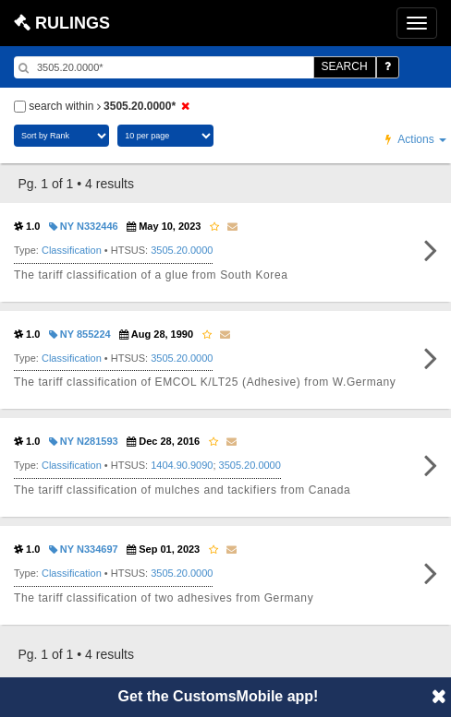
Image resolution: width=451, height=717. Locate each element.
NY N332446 (83, 226)
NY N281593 (83, 441)
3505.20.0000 (182, 250)
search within (104, 106)
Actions (415, 139)
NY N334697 (83, 549)
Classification (72, 250)
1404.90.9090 (182, 465)
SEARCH (345, 66)
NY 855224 (80, 334)
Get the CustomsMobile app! (218, 696)
